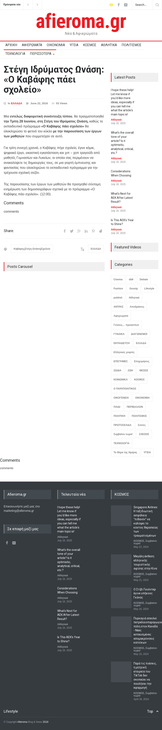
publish (118, 297)
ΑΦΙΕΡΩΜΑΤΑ (32, 45)
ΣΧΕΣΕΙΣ (144, 434)
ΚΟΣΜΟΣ (89, 45)
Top (150, 711)
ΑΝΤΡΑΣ (118, 306)
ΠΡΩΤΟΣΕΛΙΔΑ (122, 425)
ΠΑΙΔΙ (117, 406)
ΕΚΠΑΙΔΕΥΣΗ (122, 343)
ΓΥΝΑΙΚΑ (119, 334)
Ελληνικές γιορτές (124, 352)
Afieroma (22, 721)
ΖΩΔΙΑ (117, 370)
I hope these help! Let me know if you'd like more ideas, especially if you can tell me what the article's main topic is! (122, 102)
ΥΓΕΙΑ (74, 45)
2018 (45, 721)
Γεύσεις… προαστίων (126, 325)
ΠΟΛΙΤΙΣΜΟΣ (131, 45)
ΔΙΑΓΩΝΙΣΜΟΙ (139, 334)
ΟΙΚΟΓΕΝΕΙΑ (121, 397)
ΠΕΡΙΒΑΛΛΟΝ (135, 406)
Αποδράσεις (137, 306)
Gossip (133, 288)
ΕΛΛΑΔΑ (16, 103)
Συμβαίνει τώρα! (123, 434)
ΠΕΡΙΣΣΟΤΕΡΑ (40, 54)
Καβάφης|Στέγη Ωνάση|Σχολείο (32, 248)
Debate (144, 279)
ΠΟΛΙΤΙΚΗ (119, 416)
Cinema (118, 279)
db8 (131, 279)
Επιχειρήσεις (141, 361)
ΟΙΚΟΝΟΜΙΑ (56, 45)
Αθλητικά (116, 119)
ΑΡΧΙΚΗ (11, 45)
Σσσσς (142, 425)
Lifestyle (149, 288)
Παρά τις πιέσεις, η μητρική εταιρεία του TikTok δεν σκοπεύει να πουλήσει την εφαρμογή (145, 675)
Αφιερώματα (121, 315)
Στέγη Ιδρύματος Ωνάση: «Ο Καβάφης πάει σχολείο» (54, 79)
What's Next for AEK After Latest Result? (122, 197)
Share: (9, 231)
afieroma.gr (81, 21)
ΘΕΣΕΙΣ (143, 370)
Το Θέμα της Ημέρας (125, 452)
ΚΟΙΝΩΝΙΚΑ (121, 379)
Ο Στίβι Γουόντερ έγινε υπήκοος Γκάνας (145, 593)
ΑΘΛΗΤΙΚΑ (109, 45)
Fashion (118, 288)
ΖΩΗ (130, 370)
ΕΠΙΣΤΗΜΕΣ (121, 361)
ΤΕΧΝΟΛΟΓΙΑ (15, 54)
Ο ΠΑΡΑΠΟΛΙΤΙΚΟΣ (125, 388)
